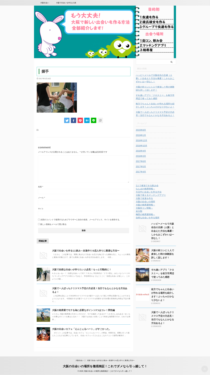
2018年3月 (140, 156)
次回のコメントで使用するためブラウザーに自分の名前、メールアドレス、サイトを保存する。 (80, 220)
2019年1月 (140, 135)
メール (41, 198)
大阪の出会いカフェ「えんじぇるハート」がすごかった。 (80, 329)
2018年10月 (141, 146)
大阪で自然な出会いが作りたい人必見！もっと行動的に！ (80, 269)
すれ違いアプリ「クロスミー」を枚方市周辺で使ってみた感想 (155, 97)
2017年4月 (140, 172)
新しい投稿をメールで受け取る (53, 224)
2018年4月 (140, 151)
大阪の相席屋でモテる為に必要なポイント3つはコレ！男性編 (81, 310)
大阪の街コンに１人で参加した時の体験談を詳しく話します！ (155, 88)
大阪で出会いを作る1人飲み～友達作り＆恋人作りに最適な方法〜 (66, 3)
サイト (41, 209)
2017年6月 (140, 161)
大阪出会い (44, 3)
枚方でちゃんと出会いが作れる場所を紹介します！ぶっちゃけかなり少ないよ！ (155, 105)
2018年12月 (141, 140)
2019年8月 (140, 130)
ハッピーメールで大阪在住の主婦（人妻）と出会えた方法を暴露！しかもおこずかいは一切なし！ (155, 78)
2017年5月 (140, 167)
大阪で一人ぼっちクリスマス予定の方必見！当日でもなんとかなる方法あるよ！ (155, 113)
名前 (40, 187)
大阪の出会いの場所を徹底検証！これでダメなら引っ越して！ (105, 366)
